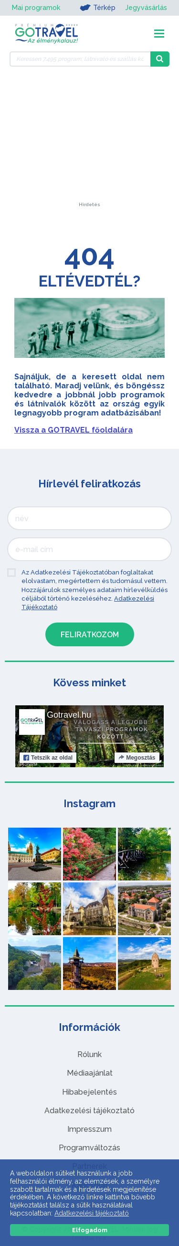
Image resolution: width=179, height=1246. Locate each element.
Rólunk (89, 1054)
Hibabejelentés (89, 1092)
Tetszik (48, 757)
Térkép (98, 7)
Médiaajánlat (90, 1073)
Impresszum (89, 1129)
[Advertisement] (89, 142)
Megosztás (136, 757)
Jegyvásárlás (146, 7)
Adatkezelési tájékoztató (89, 1110)
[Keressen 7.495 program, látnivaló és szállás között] (80, 59)
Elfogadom (89, 1230)
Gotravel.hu (69, 715)
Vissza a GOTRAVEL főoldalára (73, 430)
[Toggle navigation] (159, 33)
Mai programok (36, 7)
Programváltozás (89, 1147)
